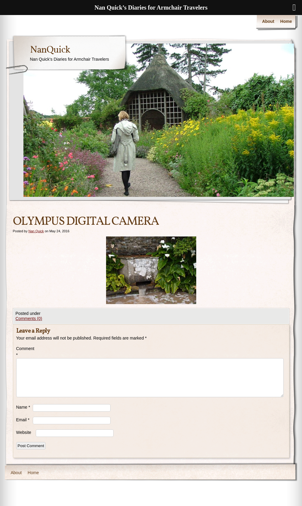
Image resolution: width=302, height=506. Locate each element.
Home (286, 21)
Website (23, 432)
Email (22, 419)
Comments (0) (29, 318)
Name (23, 407)
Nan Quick (36, 231)
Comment (24, 351)
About (268, 21)
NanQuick (50, 50)
